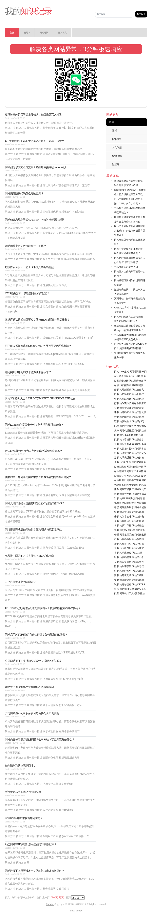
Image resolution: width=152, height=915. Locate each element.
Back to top (76, 910)
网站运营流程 (124, 511)
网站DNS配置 (136, 376)
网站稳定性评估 (135, 466)
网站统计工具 (127, 593)
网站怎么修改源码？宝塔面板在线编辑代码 (29, 687)
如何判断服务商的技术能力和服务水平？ (28, 372)
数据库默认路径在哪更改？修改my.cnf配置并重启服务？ (37, 319)
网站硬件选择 (137, 371)
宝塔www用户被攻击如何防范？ (24, 818)
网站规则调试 (124, 389)
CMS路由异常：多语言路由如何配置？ (27, 293)
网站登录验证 (136, 380)
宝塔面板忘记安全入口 (126, 266)
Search (141, 14)
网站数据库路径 (128, 425)
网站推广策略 (134, 480)
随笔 (111, 121)
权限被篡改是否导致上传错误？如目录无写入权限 (33, 114)
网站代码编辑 (124, 539)
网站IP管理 (137, 462)
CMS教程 (117, 155)
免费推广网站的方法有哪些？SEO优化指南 (29, 556)
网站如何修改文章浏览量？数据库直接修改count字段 (35, 167)
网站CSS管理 (124, 462)
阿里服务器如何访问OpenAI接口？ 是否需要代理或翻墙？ (38, 346)
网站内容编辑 (124, 439)
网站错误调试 (124, 394)
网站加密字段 (124, 566)
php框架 (116, 138)
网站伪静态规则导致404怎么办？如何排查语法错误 (34, 219)
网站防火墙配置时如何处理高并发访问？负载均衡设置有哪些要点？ (129, 231)
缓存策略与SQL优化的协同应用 (23, 792)
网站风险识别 (124, 521)
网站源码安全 (124, 412)
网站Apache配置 (126, 530)
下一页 (54, 897)
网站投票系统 (127, 534)
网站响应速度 (124, 552)
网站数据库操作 (125, 448)
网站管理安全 (124, 570)
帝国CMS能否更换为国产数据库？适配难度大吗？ (33, 451)
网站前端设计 (124, 398)
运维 (114, 130)
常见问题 (117, 147)
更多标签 (140, 593)
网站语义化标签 (135, 471)
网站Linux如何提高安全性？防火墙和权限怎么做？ (34, 424)
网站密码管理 (124, 557)
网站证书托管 (127, 489)
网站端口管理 (127, 588)
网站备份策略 (124, 561)
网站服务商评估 (125, 444)
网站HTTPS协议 (126, 498)
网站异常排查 (124, 543)
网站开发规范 (124, 579)
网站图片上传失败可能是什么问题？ (25, 246)
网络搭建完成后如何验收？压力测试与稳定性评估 (33, 529)
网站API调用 (124, 434)
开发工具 (62, 32)
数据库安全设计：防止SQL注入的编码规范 (29, 267)
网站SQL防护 (124, 403)
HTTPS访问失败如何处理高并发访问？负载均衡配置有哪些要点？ (43, 608)
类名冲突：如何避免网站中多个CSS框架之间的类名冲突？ (38, 477)
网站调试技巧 (124, 453)
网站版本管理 (124, 516)
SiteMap (50, 904)
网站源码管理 (129, 502)
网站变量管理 (131, 484)
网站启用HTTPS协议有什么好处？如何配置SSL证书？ (36, 634)
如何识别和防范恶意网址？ (20, 765)
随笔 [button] (26, 32)
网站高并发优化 (125, 493)
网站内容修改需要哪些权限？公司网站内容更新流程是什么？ (39, 739)
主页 (12, 32)
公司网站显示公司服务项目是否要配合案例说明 (32, 713)
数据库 (115, 164)
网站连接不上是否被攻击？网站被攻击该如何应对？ (34, 870)
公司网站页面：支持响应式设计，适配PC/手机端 (33, 661)
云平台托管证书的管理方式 (20, 582)
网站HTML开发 (135, 475)
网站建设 (44, 32)
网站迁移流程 (124, 584)
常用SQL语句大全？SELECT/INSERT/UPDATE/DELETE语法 (40, 398)
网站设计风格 (124, 525)
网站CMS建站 (121, 371)
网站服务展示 (127, 507)
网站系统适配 (124, 457)
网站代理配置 (127, 430)
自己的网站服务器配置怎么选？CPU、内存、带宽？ (34, 141)
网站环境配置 (124, 575)
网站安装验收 (124, 421)
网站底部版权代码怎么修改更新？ (24, 193)
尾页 (61, 897)
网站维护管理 (124, 407)
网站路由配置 (124, 416)
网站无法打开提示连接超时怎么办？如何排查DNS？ (34, 503)
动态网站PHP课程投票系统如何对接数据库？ (31, 844)
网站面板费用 (124, 548)
